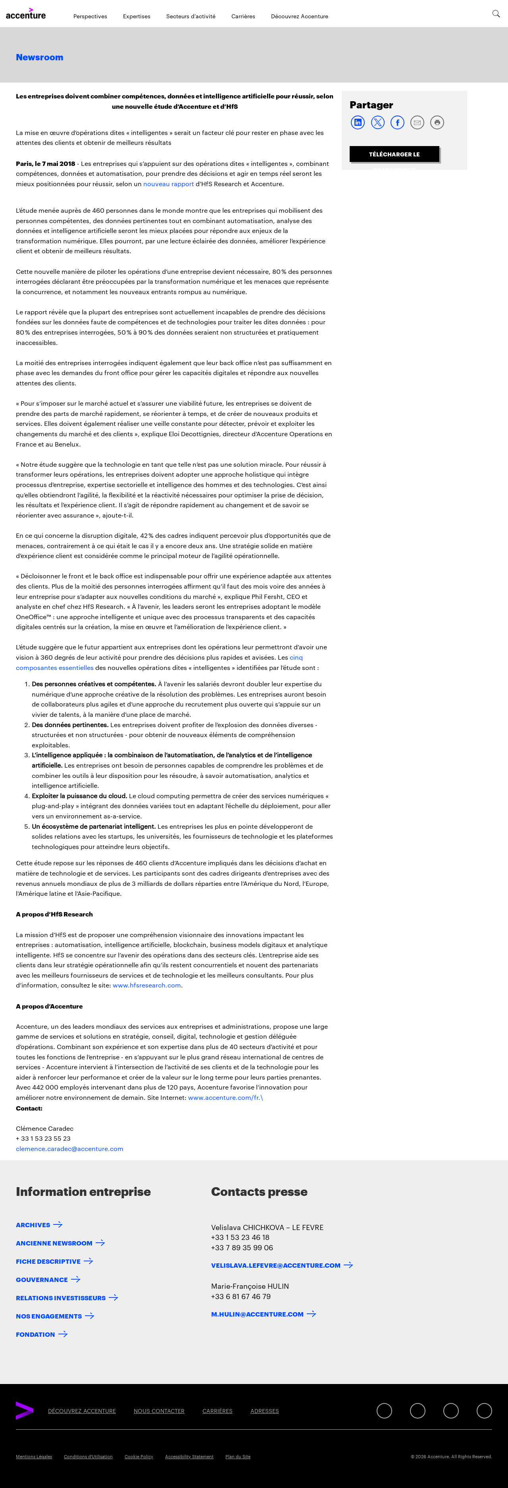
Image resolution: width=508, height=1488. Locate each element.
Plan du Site (237, 1456)
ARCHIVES (33, 1224)
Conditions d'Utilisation (88, 1456)
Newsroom (40, 57)
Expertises (136, 16)
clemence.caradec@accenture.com (69, 1148)
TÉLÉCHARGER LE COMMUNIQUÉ (394, 156)
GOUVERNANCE (42, 1279)
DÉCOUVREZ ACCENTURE (82, 1411)
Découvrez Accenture (299, 16)
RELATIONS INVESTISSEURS (61, 1297)
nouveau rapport (168, 183)
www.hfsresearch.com (147, 985)
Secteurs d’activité (191, 16)
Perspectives (90, 16)
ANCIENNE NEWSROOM (54, 1242)
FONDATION (35, 1333)
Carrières (243, 16)
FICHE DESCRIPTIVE (48, 1260)
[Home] (26, 13)
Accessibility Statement (189, 1456)
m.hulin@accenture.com (257, 1313)
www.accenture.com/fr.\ (225, 1097)
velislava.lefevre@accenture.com (276, 1264)
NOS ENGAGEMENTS (49, 1315)
